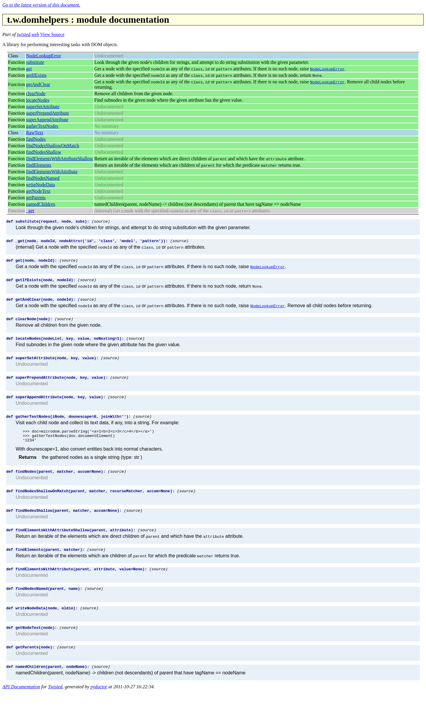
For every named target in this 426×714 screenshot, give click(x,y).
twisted (23, 34)
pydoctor (99, 708)
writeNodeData (40, 184)
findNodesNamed (42, 178)
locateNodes (37, 100)
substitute (35, 62)
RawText (34, 132)
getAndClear (38, 84)
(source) (101, 222)
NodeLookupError (43, 55)
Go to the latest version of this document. (41, 4)
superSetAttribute (42, 106)
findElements (38, 165)
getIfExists (36, 75)
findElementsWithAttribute (52, 171)
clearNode (36, 93)
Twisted (55, 708)
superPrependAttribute (47, 113)
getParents (36, 197)
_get (30, 210)
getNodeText (38, 191)
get (29, 68)
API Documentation (21, 708)
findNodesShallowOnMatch (52, 145)
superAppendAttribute (47, 119)
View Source (52, 34)
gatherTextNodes (42, 126)
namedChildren (40, 204)
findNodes (36, 139)
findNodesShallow (43, 152)
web (35, 34)
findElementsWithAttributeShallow (59, 158)
